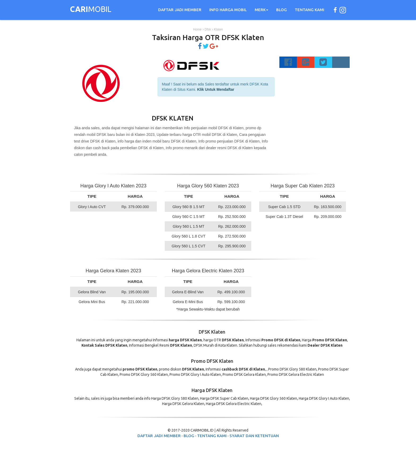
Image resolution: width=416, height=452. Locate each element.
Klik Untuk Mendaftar (215, 89)
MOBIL (90, 9)
